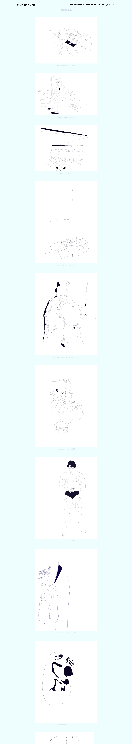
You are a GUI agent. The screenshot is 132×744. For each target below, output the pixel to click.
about (101, 5)
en (114, 5)
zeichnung (91, 5)
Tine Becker (26, 5)
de (110, 5)
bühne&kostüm (77, 5)
